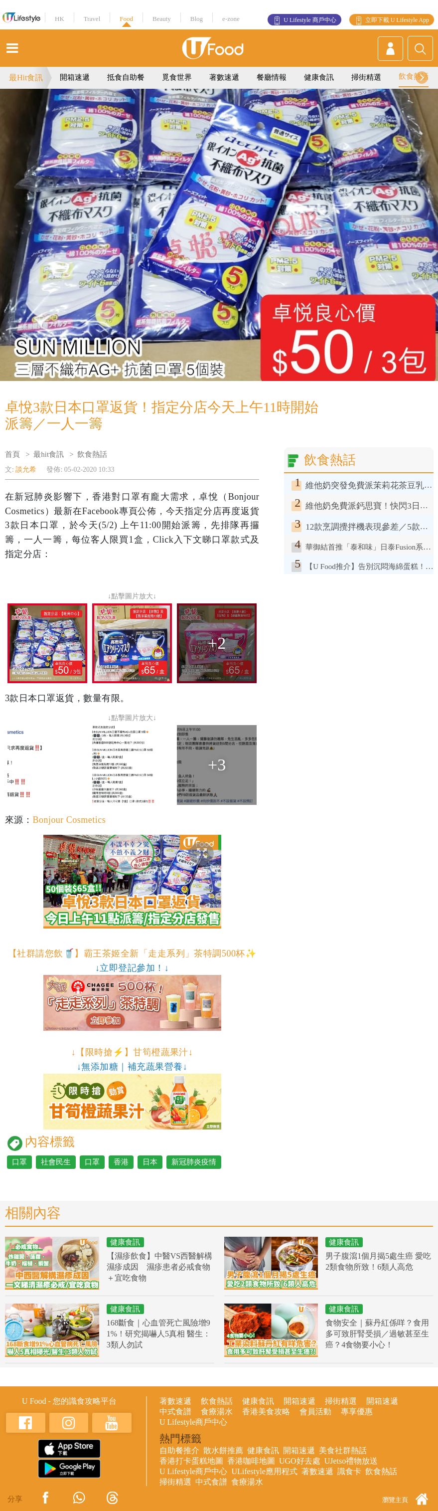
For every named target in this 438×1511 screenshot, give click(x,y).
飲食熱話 (414, 76)
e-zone (231, 18)
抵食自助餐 (126, 77)
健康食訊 (319, 77)
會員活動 (315, 1411)
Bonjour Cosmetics (69, 820)
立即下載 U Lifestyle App (397, 19)
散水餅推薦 (223, 1450)
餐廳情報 (272, 77)
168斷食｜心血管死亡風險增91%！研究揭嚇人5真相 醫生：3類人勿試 (159, 1334)
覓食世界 (177, 77)
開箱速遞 (75, 77)
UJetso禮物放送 (351, 1461)
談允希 (25, 469)
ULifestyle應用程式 (264, 1471)
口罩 (19, 1162)
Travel (92, 18)
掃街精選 (366, 77)
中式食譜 (175, 1411)
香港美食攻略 (266, 1411)
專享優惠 (357, 1411)
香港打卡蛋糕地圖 (191, 1461)
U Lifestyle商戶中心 (193, 1422)
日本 (150, 1162)
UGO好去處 (299, 1461)
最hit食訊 (48, 454)
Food (126, 18)
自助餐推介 (179, 1450)
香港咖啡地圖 (251, 1461)
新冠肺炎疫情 (193, 1162)
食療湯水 (217, 1411)
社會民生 (56, 1162)
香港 (121, 1162)
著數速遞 (224, 77)
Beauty (161, 18)
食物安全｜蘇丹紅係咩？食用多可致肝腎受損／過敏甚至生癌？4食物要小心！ (377, 1334)
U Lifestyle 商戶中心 (310, 19)
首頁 (12, 454)
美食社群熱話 (343, 1450)
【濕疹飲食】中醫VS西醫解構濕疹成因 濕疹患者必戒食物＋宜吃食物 (159, 1267)
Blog (196, 18)
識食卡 (349, 1471)
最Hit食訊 (26, 77)
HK (59, 18)
